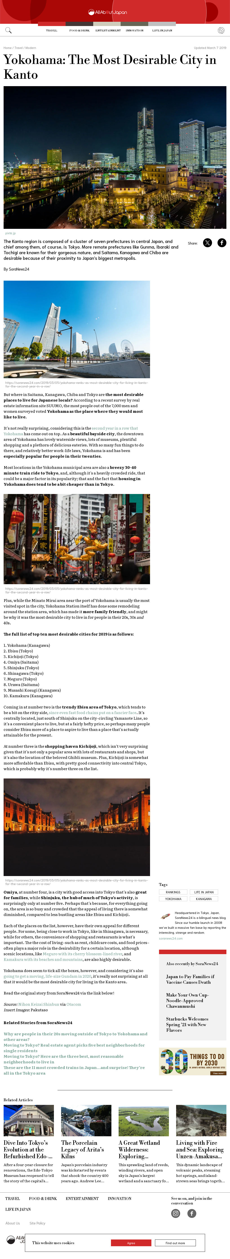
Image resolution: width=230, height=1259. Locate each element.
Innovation (134, 30)
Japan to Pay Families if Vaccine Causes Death (190, 979)
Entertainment (108, 30)
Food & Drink (79, 30)
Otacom (73, 1004)
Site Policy (37, 1222)
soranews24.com (171, 938)
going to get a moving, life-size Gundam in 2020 (47, 976)
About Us (12, 1222)
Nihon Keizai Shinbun (38, 1004)
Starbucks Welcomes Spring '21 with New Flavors (187, 1024)
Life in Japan (162, 30)
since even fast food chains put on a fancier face (92, 712)
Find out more (175, 1243)
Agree (131, 1243)
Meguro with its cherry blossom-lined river (82, 953)
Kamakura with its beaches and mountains (43, 959)
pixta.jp (10, 233)
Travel (51, 30)
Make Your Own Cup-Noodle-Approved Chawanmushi (187, 1000)
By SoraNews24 (16, 268)
